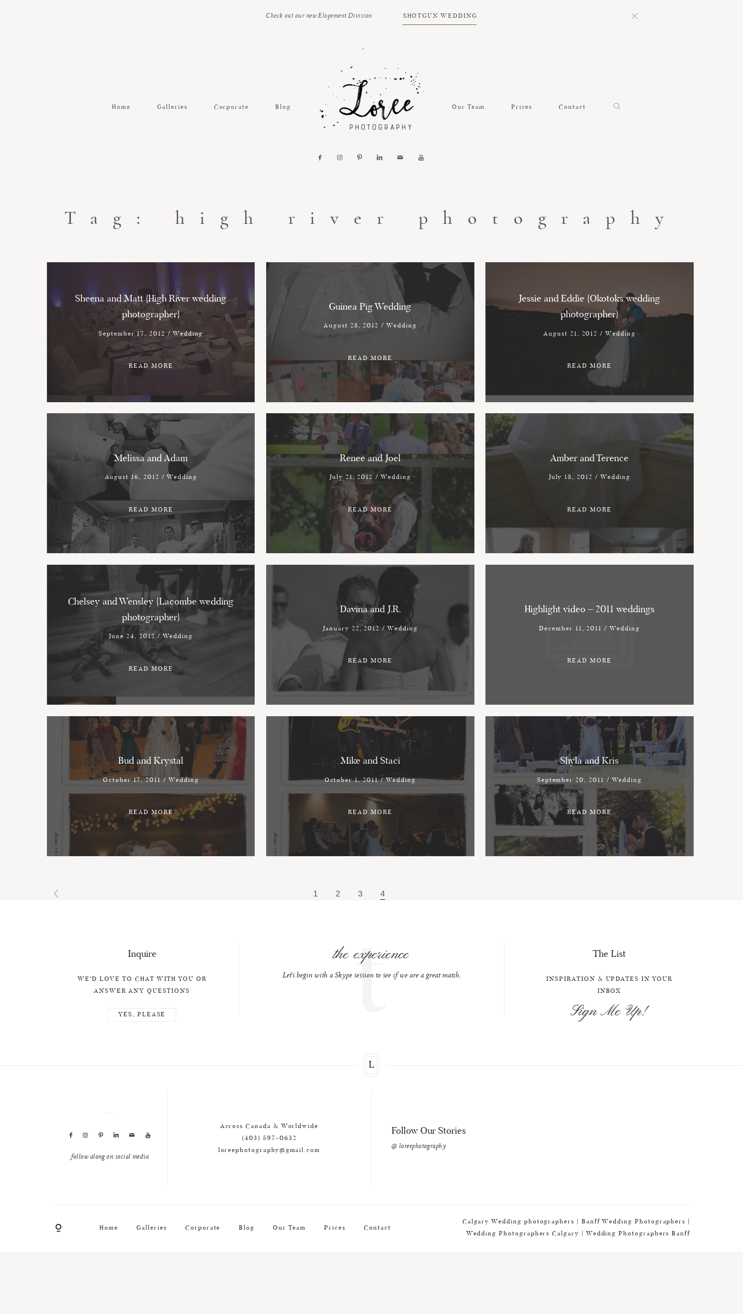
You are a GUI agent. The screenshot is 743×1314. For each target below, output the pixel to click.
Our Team (468, 107)
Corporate (231, 107)
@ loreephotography (419, 1194)
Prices (522, 107)
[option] (371, 1010)
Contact (572, 107)
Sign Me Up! (609, 1060)
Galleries (172, 107)
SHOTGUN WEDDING (440, 16)
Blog (283, 107)
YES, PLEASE (142, 1063)
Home (121, 107)
